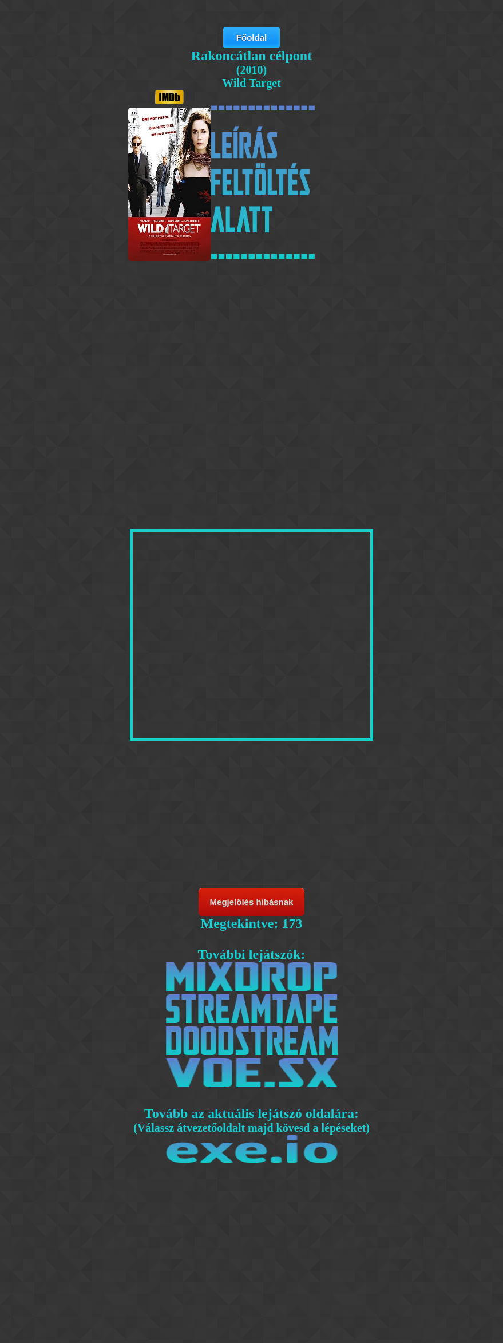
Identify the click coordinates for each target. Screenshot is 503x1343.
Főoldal (251, 37)
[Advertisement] (251, 350)
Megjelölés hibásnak (252, 902)
